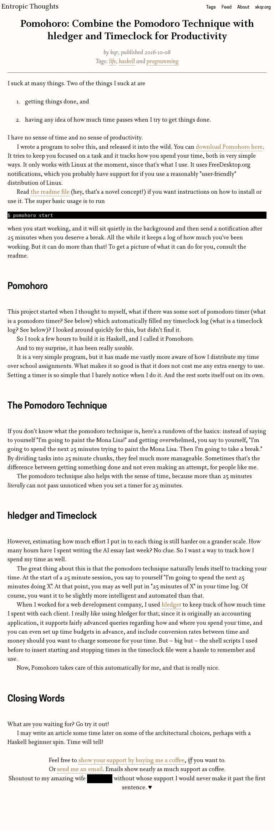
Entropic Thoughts (30, 6)
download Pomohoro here (229, 147)
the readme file (50, 192)
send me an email (80, 769)
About (243, 7)
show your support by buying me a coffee (131, 760)
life (112, 61)
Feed (227, 7)
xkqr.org (263, 7)
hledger (171, 605)
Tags (211, 7)
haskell (127, 61)
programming (162, 61)
